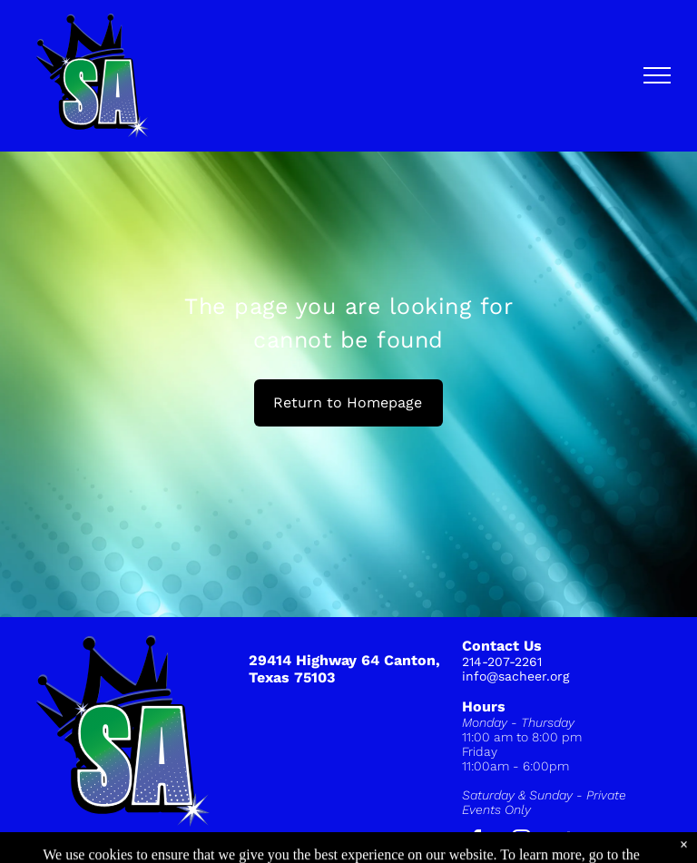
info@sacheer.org (515, 676)
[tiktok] (567, 842)
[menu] (657, 75)
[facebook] (476, 842)
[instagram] (521, 842)
